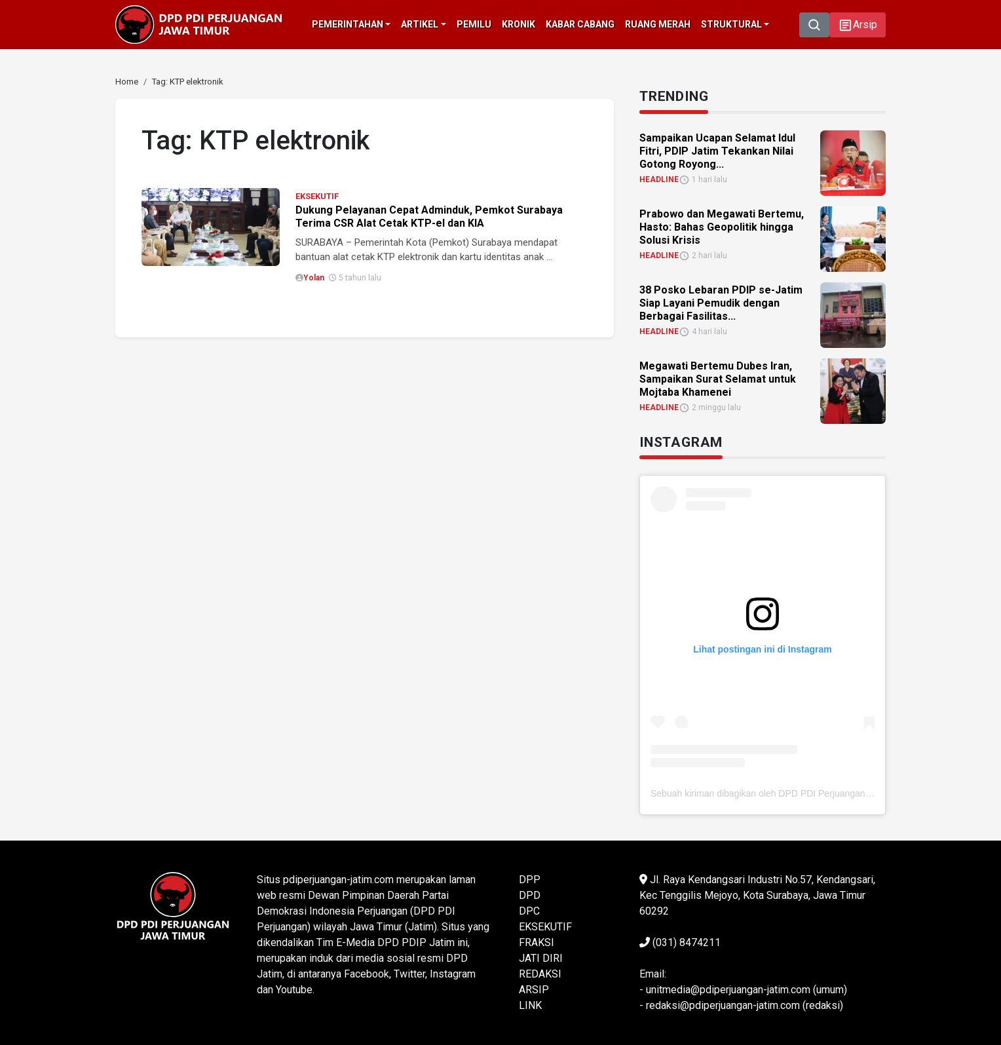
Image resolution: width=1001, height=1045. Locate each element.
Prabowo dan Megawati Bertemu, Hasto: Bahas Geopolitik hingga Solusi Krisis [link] (721, 227)
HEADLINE (659, 179)
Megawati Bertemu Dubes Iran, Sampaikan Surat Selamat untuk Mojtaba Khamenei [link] (717, 379)
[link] (126, 81)
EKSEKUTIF (317, 196)
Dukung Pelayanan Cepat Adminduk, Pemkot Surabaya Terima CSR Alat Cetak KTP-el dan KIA (429, 216)
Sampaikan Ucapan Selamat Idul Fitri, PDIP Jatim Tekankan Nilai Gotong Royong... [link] (717, 151)
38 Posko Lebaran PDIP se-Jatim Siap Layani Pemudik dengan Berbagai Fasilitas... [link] (721, 303)
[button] (857, 24)
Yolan (313, 277)
